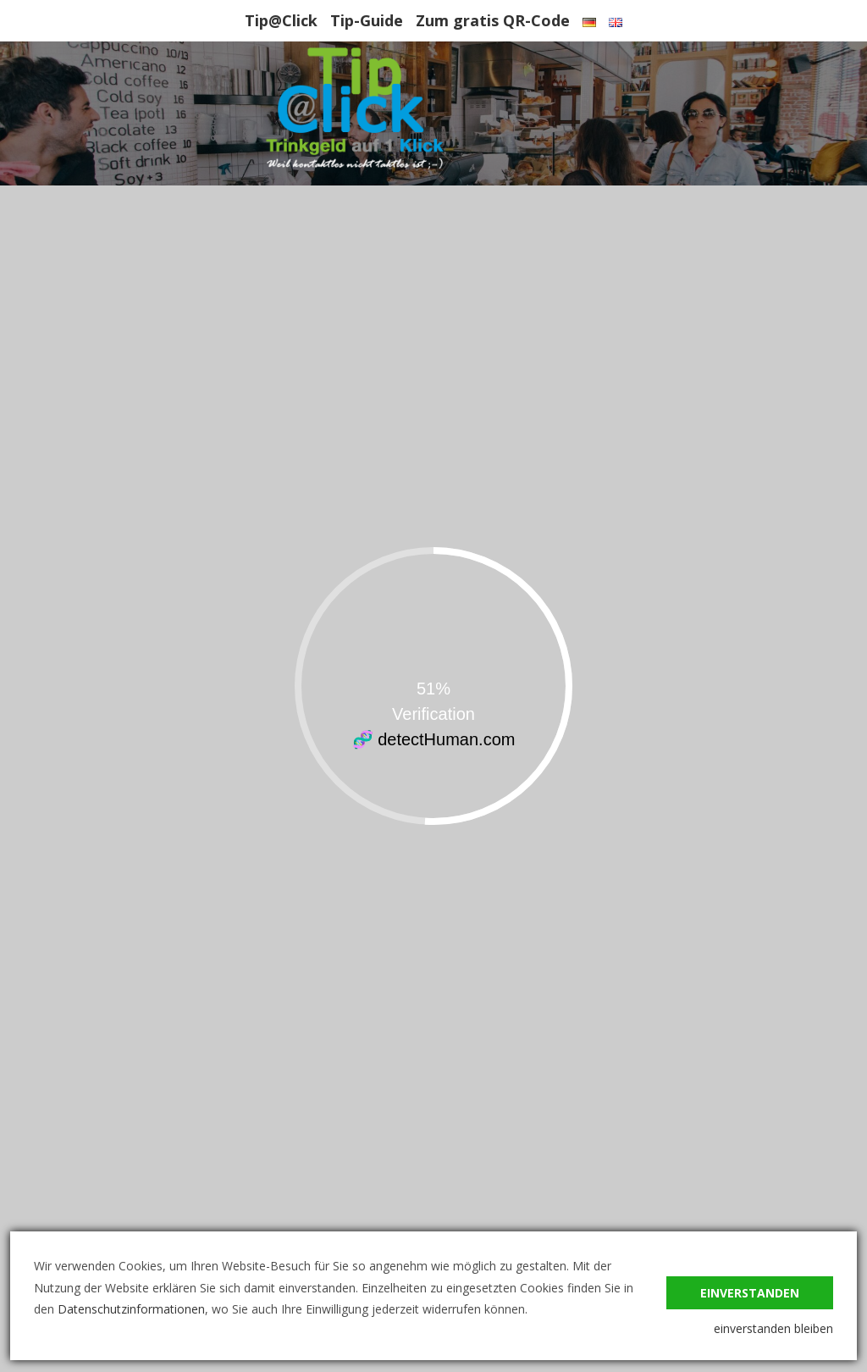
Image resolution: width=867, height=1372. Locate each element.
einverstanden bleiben (773, 1328)
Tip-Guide (366, 20)
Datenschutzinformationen (131, 1309)
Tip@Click (281, 20)
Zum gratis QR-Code (493, 20)
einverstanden (749, 1293)
